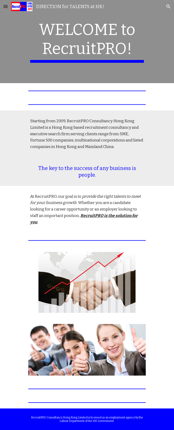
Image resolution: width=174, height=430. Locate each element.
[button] (5, 6)
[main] (87, 42)
